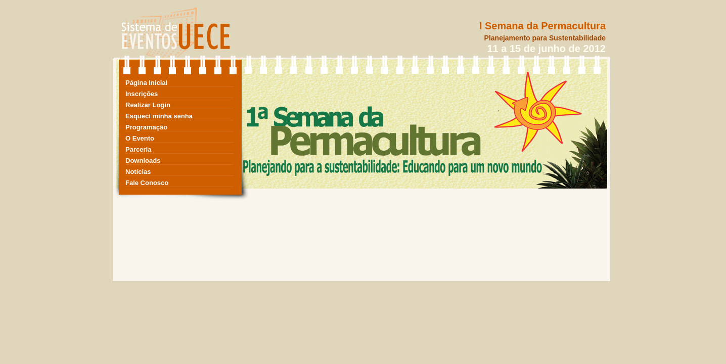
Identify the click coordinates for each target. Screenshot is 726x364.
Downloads (142, 160)
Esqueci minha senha (159, 116)
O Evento (139, 138)
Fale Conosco (146, 183)
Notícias (138, 171)
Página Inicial (146, 82)
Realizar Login (147, 105)
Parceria (138, 149)
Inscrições (141, 94)
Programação (146, 127)
